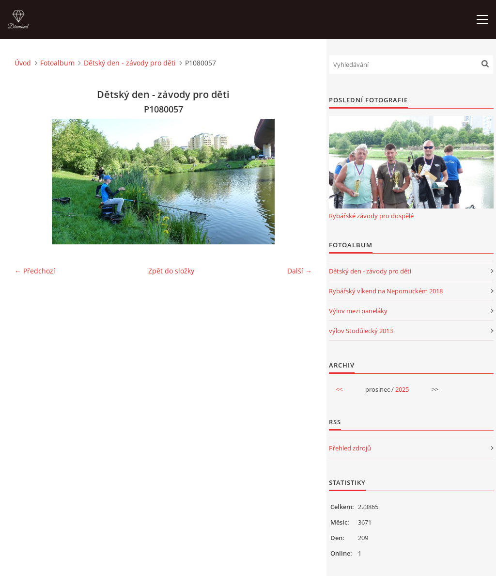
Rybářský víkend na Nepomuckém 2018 (386, 291)
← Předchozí (35, 270)
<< (339, 389)
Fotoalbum (57, 62)
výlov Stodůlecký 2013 (361, 330)
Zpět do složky (171, 270)
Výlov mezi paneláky (358, 310)
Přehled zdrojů (350, 448)
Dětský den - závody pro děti (130, 62)
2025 (402, 389)
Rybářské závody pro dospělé (371, 215)
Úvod (23, 62)
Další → (299, 270)
